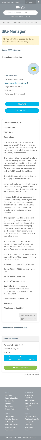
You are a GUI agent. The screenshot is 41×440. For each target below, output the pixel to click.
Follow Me (22, 104)
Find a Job (28, 425)
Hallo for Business (11, 419)
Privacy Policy (10, 409)
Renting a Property (32, 419)
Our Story (8, 395)
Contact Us (9, 401)
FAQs (27, 409)
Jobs (8, 22)
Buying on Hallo (30, 416)
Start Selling (9, 416)
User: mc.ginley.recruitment (16, 83)
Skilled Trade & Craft (20, 17)
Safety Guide (30, 400)
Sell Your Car (9, 422)
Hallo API (28, 406)
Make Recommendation (28, 315)
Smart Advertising (31, 403)
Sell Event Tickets (11, 425)
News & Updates (11, 398)
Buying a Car (29, 422)
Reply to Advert (20, 368)
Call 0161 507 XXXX (22, 110)
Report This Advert (28, 319)
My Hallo (30, 2)
